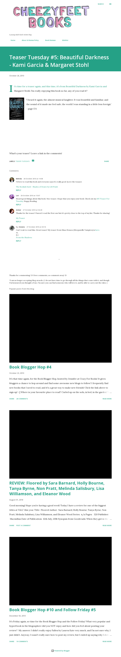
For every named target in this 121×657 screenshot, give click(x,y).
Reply (18, 190)
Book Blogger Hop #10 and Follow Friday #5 (52, 609)
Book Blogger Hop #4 (30, 367)
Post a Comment (23, 525)
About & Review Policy (28, 40)
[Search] (101, 4)
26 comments (22, 399)
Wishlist (64, 40)
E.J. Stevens (20, 227)
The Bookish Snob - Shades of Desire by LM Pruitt (37, 187)
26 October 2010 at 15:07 (30, 195)
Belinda (19, 179)
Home (11, 40)
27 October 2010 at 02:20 (32, 210)
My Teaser (20, 218)
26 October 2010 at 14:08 (33, 179)
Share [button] (106, 161)
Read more (107, 399)
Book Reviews (49, 40)
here (97, 230)
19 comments (22, 641)
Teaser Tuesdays (23, 161)
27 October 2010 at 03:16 (36, 227)
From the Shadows (24, 237)
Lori (17, 195)
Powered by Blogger (60, 651)
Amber (18, 210)
